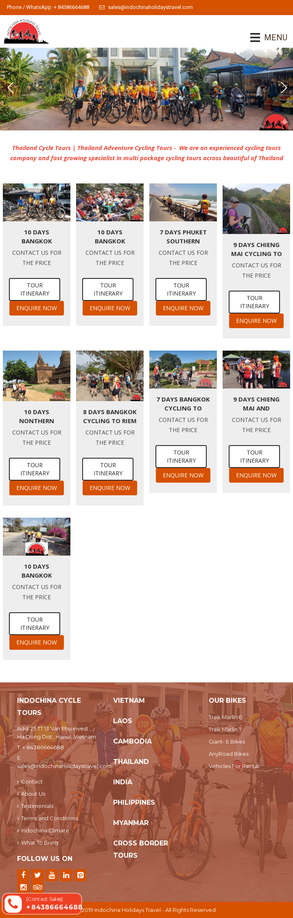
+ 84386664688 (43, 747)
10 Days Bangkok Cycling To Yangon (36, 236)
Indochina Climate (43, 830)
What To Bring (37, 842)
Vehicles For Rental (234, 766)
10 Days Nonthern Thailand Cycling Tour (36, 416)
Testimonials (35, 806)
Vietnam (129, 700)
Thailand (131, 762)
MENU (264, 37)
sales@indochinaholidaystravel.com (146, 7)
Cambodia (132, 741)
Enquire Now (36, 308)
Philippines (134, 802)
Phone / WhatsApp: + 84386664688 (48, 7)
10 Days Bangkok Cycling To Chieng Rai (110, 236)
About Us (31, 793)
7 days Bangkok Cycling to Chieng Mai (183, 404)
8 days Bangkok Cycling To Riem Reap (110, 416)
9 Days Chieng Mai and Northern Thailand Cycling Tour (256, 404)
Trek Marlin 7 (225, 729)
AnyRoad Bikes (229, 753)
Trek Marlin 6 (225, 717)
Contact (30, 781)
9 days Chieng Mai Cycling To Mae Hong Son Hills (256, 249)
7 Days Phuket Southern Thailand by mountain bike (183, 236)
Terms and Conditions (47, 818)
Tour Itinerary (34, 289)
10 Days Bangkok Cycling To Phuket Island (37, 571)
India (122, 782)
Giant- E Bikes (227, 741)
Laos (122, 721)
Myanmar (131, 823)
